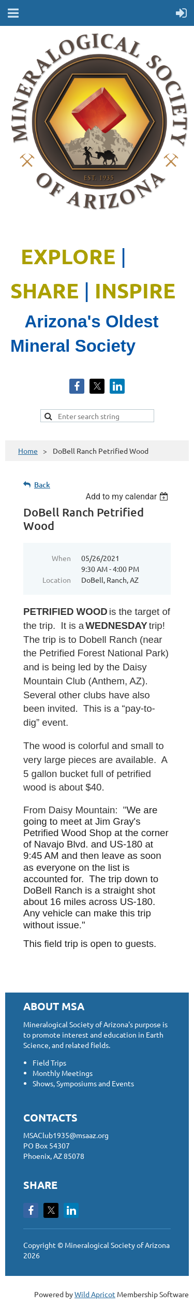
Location (56, 579)
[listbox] (128, 496)
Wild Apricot (94, 1294)
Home (28, 450)
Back (42, 485)
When (61, 558)
